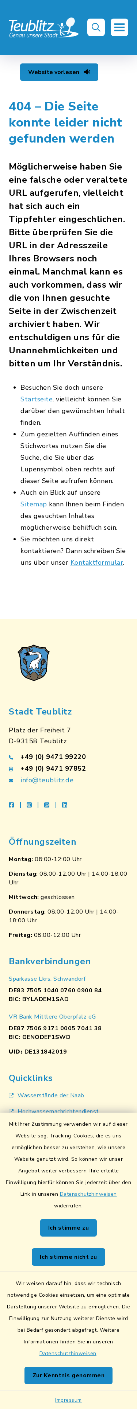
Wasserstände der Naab (46, 1095)
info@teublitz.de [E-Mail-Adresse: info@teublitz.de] (46, 780)
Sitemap (33, 504)
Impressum (68, 1400)
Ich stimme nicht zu (68, 1257)
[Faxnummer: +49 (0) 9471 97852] (68, 768)
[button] (96, 27)
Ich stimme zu (68, 1228)
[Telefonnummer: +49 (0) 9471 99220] (68, 756)
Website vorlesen (59, 72)
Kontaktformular (97, 562)
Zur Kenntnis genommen (69, 1375)
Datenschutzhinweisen (88, 1194)
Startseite (36, 399)
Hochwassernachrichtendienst (54, 1112)
